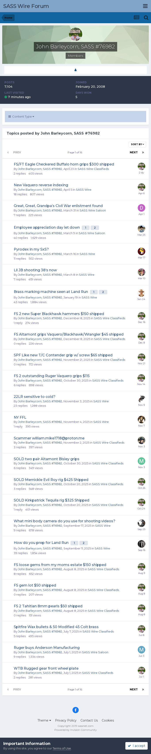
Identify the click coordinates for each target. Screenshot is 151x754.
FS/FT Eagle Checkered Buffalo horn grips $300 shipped (64, 164)
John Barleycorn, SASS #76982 (40, 169)
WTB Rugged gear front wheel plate (46, 668)
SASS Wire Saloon (93, 210)
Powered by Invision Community (75, 729)
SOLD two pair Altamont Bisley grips (46, 459)
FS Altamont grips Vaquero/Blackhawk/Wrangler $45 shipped (69, 334)
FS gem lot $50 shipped (35, 585)
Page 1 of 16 (75, 152)
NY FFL (20, 417)
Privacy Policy (65, 720)
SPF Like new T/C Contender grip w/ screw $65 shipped (63, 355)
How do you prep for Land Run (41, 543)
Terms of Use (62, 748)
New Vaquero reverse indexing (41, 185)
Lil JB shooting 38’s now (35, 270)
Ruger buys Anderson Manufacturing (47, 648)
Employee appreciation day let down (47, 227)
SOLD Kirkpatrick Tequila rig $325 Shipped (51, 500)
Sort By (137, 144)
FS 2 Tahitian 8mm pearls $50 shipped (48, 606)
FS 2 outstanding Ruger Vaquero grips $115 (52, 376)
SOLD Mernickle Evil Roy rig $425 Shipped (51, 480)
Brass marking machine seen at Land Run (51, 292)
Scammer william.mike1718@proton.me (49, 438)
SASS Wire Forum (26, 6)
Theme (44, 720)
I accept (136, 746)
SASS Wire (83, 189)
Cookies (108, 720)
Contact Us (89, 720)
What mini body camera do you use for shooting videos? (64, 521)
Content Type (21, 116)
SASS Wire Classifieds (93, 169)
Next (134, 152)
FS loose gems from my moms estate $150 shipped (60, 565)
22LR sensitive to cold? (34, 397)
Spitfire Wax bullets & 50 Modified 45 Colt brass (56, 627)
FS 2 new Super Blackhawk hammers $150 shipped (59, 314)
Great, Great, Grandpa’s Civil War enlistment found (58, 206)
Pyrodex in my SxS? (31, 249)
